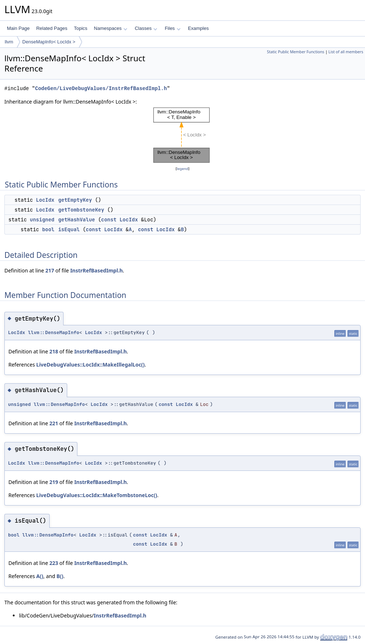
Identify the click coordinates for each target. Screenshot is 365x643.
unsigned (42, 219)
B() (60, 576)
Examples (198, 28)
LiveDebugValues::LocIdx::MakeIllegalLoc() (90, 364)
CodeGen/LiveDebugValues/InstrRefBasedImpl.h (101, 88)
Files (172, 28)
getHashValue (76, 219)
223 (53, 562)
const (108, 219)
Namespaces (110, 28)
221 (53, 423)
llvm (9, 41)
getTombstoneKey (81, 209)
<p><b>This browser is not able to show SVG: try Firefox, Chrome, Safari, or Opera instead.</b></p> (182, 135)
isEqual (69, 229)
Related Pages (51, 28)
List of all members (345, 51)
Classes (146, 28)
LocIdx (45, 200)
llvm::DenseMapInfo (53, 332)
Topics (80, 28)
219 (53, 482)
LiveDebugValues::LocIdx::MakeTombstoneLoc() (96, 495)
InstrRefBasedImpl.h (96, 270)
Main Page (18, 28)
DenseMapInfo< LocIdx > (48, 41)
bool (48, 229)
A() (39, 576)
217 (49, 270)
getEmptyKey (75, 200)
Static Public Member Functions (295, 51)
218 (53, 351)
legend (182, 168)
